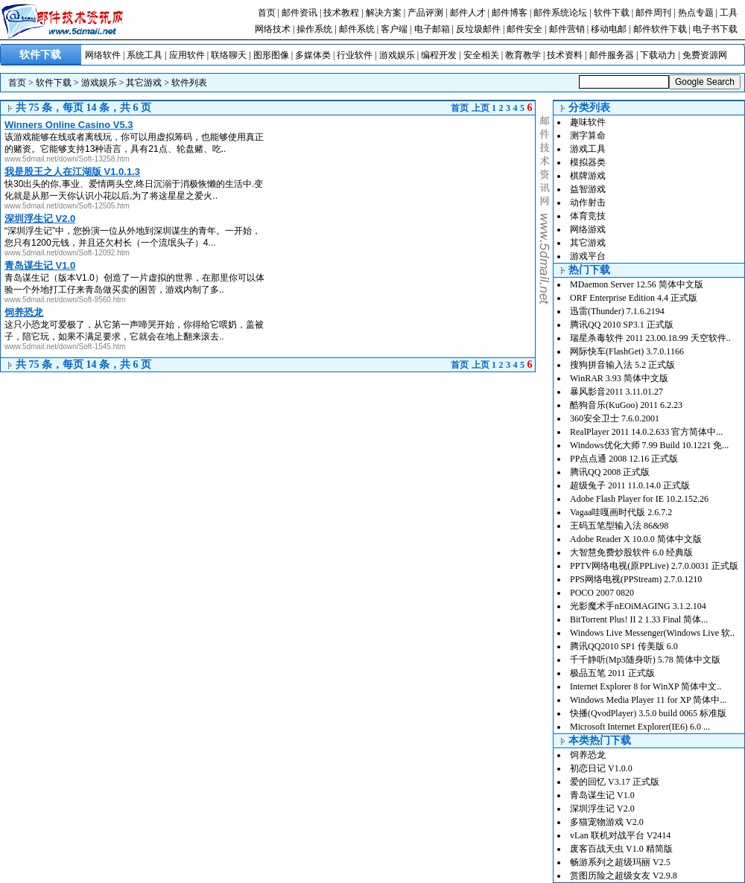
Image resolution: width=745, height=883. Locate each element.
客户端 (394, 29)
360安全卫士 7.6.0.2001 (614, 418)
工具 (729, 12)
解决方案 (384, 12)
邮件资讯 (299, 12)
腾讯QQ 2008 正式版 (610, 472)
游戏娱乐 (397, 55)
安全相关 (481, 55)
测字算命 (588, 135)
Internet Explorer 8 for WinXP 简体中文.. (645, 686)
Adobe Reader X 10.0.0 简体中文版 (636, 539)
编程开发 (439, 55)
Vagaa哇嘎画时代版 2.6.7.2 (621, 512)
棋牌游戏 (588, 175)
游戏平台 (588, 256)
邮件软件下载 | (663, 29)
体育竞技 (588, 216)
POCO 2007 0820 (602, 592)
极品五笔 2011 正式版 (612, 673)
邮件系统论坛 (560, 12)
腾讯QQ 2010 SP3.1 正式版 (621, 324)
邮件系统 (357, 29)
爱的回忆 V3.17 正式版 (614, 782)
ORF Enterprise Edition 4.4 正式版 (633, 298)
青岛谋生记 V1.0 (602, 795)
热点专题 (696, 12)
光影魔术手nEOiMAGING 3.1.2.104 (638, 606)
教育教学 (523, 55)
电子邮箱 (432, 29)
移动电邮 (609, 29)
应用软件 (187, 55)
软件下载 (612, 12)
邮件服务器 (611, 55)
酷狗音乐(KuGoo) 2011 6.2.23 (626, 405)
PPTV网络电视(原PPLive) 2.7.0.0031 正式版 (654, 566)
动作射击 (588, 202)
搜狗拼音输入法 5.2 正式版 (622, 365)
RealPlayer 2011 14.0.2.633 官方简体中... (646, 432)
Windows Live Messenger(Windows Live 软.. (652, 633)
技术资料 (565, 55)
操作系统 (314, 29)
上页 (480, 108)
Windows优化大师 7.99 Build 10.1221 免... (649, 445)
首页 (267, 12)
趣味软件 (588, 122)
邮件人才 (468, 12)
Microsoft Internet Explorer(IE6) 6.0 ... (640, 726)
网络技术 (273, 29)
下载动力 (658, 55)
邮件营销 (567, 29)
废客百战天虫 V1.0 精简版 (621, 849)
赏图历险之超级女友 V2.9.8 (623, 875)
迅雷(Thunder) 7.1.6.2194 (617, 311)
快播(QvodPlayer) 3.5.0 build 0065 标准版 (648, 713)
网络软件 (103, 55)
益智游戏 (588, 189)
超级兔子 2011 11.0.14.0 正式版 (630, 485)
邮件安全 (524, 29)
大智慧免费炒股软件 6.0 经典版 (631, 552)
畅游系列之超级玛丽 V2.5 (620, 862)
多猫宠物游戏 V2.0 (607, 822)
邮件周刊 (653, 12)
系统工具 (144, 55)
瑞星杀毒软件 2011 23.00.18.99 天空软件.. (650, 338)
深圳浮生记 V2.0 (602, 808)
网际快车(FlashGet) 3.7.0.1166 (627, 351)
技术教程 (341, 12)
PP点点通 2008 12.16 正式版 (624, 458)
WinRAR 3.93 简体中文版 (619, 378)
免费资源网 (704, 55)
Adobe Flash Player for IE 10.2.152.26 (639, 499)
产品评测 (425, 12)
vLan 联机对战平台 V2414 (620, 835)
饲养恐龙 (588, 755)
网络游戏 (588, 229)
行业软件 (354, 55)
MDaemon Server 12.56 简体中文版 (636, 284)
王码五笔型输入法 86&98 (619, 525)
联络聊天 (229, 55)
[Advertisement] (357, 161)
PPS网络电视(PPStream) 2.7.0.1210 (636, 579)
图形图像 (271, 55)
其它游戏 (144, 82)
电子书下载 (715, 29)
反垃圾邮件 (478, 29)
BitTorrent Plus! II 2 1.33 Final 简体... (639, 619)
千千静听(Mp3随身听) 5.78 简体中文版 (645, 659)
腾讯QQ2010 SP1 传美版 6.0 (624, 646)
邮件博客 (509, 12)
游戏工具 (588, 149)
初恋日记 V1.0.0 (601, 768)
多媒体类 (313, 55)
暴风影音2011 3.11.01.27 (616, 391)
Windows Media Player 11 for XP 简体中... (648, 700)
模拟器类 (588, 162)
